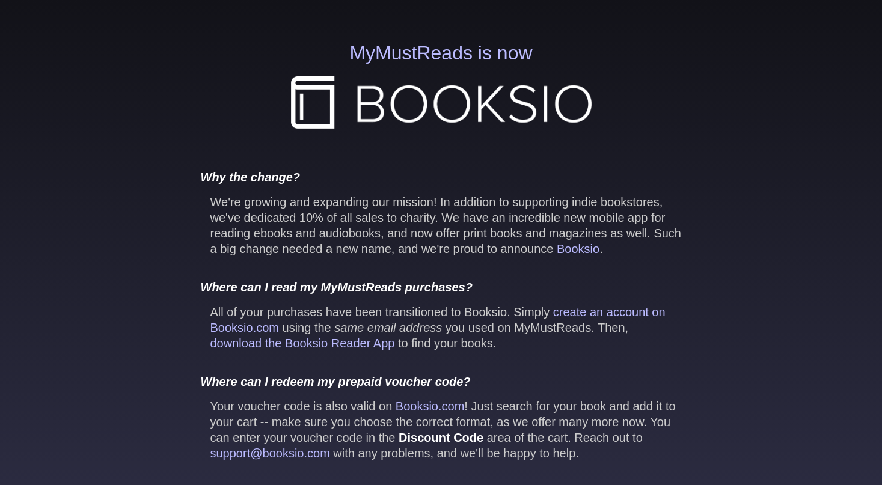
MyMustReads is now (441, 85)
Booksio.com (430, 406)
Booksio (578, 248)
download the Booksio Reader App (302, 343)
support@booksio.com (270, 453)
